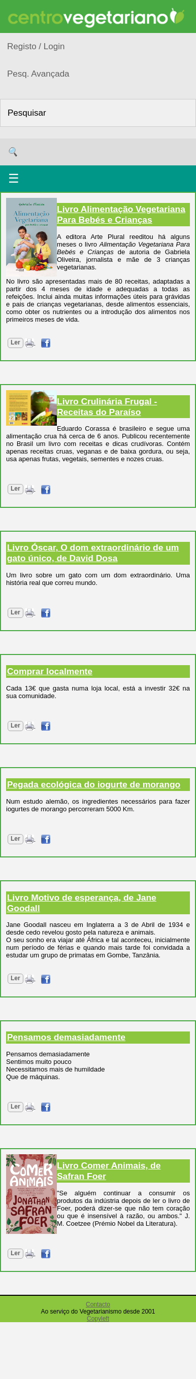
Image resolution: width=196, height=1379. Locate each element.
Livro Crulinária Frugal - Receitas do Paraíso (107, 406)
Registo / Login (35, 46)
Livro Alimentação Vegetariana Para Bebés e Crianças (121, 214)
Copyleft (98, 1318)
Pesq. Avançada (38, 74)
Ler (15, 342)
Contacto (98, 1304)
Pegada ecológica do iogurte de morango (93, 784)
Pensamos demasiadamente (66, 1037)
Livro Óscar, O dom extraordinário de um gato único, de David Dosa (93, 552)
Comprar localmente (49, 671)
